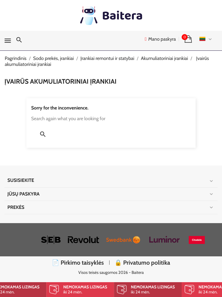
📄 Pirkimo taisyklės (78, 262)
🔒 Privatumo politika (142, 262)
